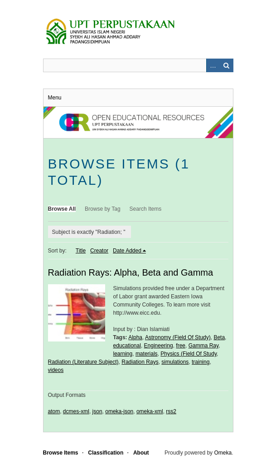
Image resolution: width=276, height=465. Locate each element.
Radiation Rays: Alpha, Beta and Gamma (130, 272)
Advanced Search (213, 65)
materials (147, 354)
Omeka (223, 453)
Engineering (158, 345)
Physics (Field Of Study (188, 354)
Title (81, 250)
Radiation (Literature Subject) (83, 362)
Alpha (135, 337)
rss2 (171, 411)
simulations (175, 362)
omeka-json (119, 411)
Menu (55, 97)
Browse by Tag (103, 209)
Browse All (62, 209)
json (97, 411)
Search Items (146, 209)
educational (127, 345)
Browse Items (60, 453)
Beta (219, 337)
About (141, 453)
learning (123, 354)
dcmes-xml (76, 411)
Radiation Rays (139, 362)
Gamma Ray (203, 345)
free (180, 345)
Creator (99, 250)
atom (54, 411)
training (200, 362)
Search (226, 65)
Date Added (127, 250)
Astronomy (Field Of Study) (178, 337)
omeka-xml (149, 411)
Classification (105, 453)
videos (56, 370)
